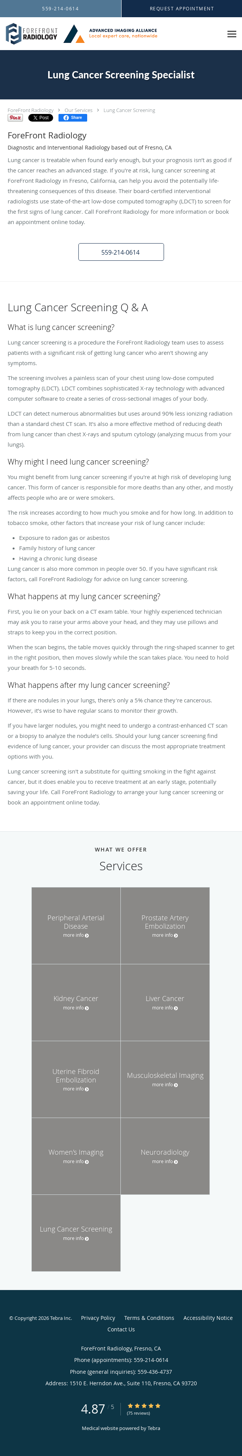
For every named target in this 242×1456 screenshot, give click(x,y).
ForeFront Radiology (31, 110)
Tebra (154, 1428)
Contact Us (121, 1329)
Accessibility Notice (208, 1317)
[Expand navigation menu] (231, 34)
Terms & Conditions (149, 1317)
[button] (121, 252)
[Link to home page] (111, 34)
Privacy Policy (98, 1317)
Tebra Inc (60, 1318)
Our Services (79, 110)
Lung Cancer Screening (129, 110)
